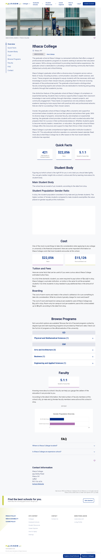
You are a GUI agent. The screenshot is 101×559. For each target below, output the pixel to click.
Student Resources (34, 522)
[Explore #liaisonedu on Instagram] (9, 550)
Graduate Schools (34, 518)
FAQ (9, 63)
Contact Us (54, 515)
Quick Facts (12, 44)
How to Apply (33, 528)
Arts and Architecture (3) (45, 346)
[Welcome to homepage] (13, 542)
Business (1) (39, 353)
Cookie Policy (10, 518)
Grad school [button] (38, 51)
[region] (50, 254)
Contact (10, 67)
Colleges (31, 515)
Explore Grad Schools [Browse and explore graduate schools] (71, 556)
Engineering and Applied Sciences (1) (50, 360)
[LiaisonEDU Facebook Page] (12, 550)
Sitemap (31, 531)
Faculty (10, 59)
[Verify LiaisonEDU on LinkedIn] (15, 550)
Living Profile (78, 518)
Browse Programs (14, 56)
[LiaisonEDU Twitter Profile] (7, 550)
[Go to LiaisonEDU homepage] (12, 2)
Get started (89, 497)
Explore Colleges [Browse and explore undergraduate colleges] (88, 556)
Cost (9, 52)
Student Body (13, 48)
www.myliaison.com (10, 545)
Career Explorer (33, 525)
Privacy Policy (11, 512)
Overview (11, 41)
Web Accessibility (12, 515)
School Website (38, 480)
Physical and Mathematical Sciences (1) (51, 335)
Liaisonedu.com (79, 515)
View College (51, 51)
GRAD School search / (13, 34)
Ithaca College (24, 34)
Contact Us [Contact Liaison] (91, 549)
